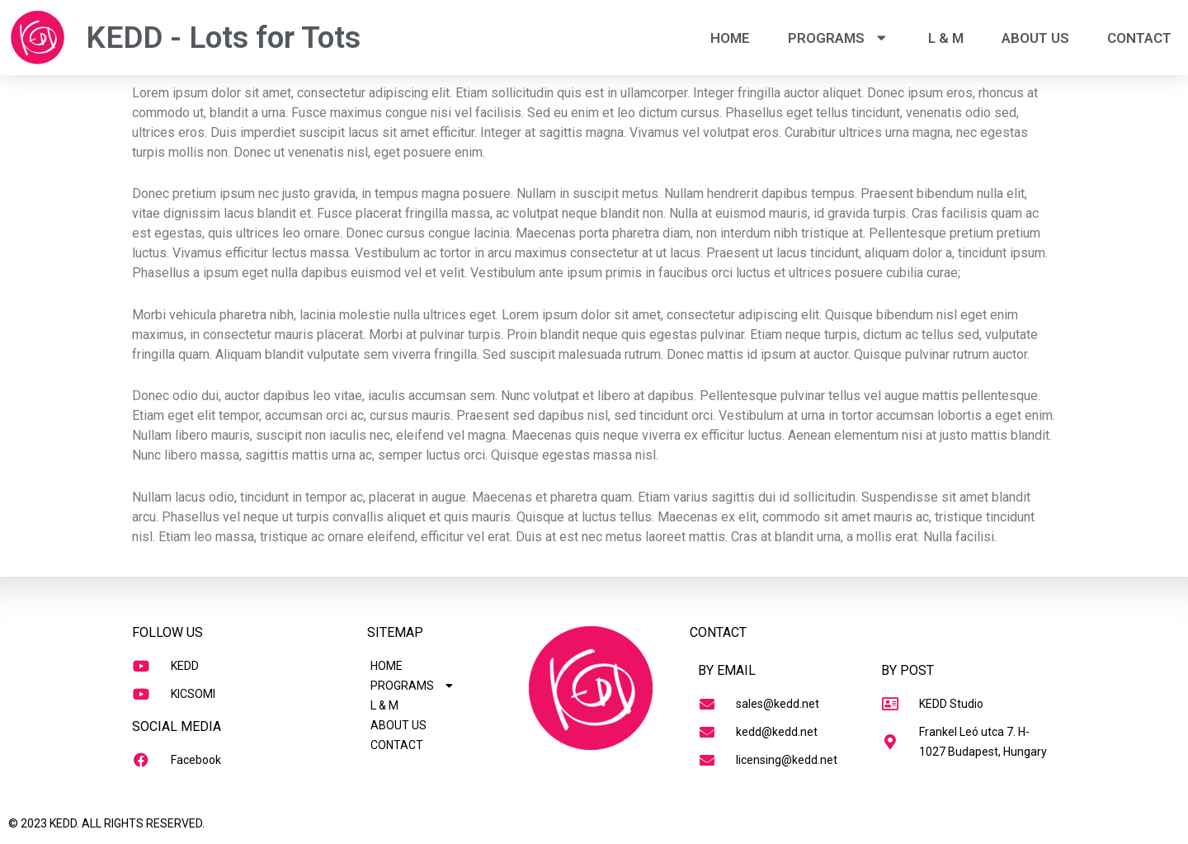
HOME (730, 38)
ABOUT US (1035, 38)
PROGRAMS (839, 37)
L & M (946, 38)
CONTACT (1139, 38)
